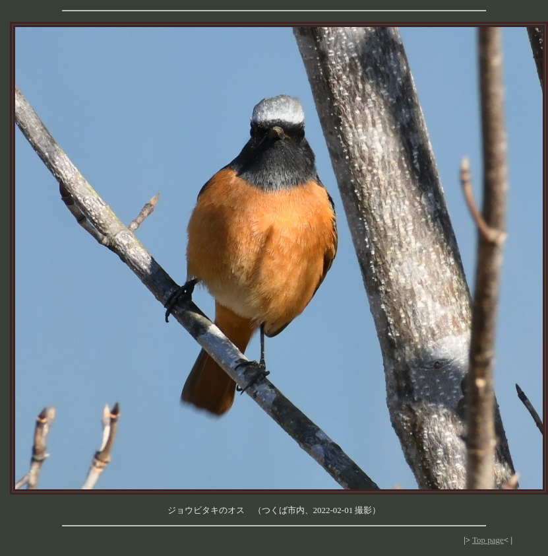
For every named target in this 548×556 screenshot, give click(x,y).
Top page (488, 540)
